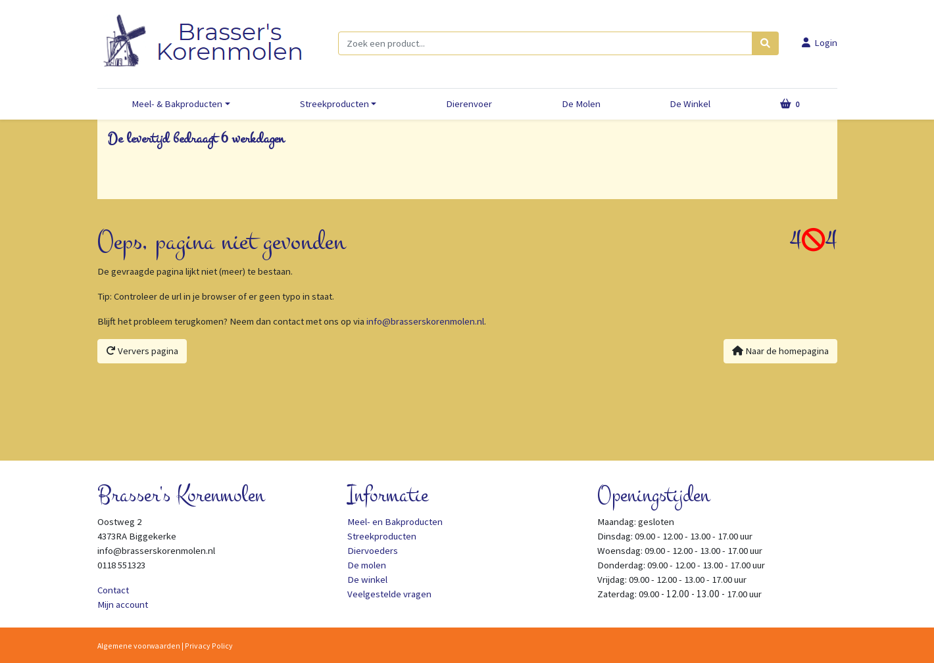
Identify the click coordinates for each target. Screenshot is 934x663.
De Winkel (690, 104)
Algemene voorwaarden (138, 646)
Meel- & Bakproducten (177, 104)
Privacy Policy (209, 646)
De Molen (581, 104)
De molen (366, 565)
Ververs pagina (142, 351)
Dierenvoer (469, 104)
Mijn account (122, 604)
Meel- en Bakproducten (395, 522)
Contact (113, 590)
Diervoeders (372, 551)
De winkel (367, 579)
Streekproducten (334, 104)
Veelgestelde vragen (389, 594)
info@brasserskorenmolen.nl (425, 321)
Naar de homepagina (780, 351)
